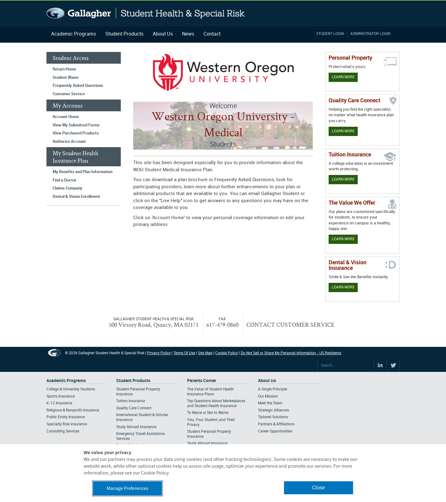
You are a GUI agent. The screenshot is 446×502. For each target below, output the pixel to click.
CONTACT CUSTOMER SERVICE (290, 325)
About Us (163, 34)
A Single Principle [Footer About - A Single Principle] (272, 389)
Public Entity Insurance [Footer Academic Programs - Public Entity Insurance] (65, 417)
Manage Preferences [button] (127, 488)
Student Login (330, 34)
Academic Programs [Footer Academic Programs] (66, 380)
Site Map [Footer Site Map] (205, 353)
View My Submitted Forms (76, 125)
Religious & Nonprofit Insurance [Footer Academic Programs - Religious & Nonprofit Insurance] (72, 410)
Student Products (124, 34)
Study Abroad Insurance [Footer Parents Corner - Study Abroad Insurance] (207, 443)
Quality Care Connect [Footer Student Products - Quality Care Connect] (133, 408)
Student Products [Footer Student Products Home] (133, 380)
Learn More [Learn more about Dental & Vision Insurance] (343, 287)
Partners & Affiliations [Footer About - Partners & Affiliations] (276, 424)
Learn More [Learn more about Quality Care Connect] (343, 131)
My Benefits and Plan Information (82, 172)
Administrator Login (370, 34)
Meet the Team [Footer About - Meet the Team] (270, 403)
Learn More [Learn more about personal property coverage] (343, 77)
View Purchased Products (76, 133)
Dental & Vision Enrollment (76, 196)
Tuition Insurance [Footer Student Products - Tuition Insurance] (130, 401)
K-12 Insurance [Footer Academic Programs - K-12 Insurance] (59, 403)
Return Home (64, 69)
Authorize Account (69, 141)
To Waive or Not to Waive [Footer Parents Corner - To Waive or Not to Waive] (207, 413)
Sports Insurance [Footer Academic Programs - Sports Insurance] (60, 396)
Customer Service (69, 94)
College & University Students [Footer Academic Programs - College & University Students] (70, 389)
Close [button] (318, 487)
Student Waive (66, 77)
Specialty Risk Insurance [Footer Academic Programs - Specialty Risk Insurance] (66, 424)
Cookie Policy (226, 353)
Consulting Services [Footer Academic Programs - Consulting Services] (62, 431)
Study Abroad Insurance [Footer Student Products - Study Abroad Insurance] (136, 427)
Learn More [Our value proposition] (343, 239)
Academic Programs (73, 34)
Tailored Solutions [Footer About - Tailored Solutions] (273, 417)
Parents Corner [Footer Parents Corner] (201, 380)
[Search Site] (346, 365)
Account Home (66, 117)
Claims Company (67, 188)
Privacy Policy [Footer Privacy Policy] (159, 353)
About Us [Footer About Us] (267, 380)
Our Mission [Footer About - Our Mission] (268, 396)
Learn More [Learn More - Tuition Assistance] (343, 179)
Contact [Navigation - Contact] (212, 34)
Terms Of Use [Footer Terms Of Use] (184, 353)
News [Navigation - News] (188, 34)
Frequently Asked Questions (78, 85)
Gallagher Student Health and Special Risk (145, 13)
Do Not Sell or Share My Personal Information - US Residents (291, 353)
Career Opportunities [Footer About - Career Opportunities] (275, 431)
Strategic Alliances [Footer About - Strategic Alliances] (273, 410)
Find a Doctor (65, 180)
